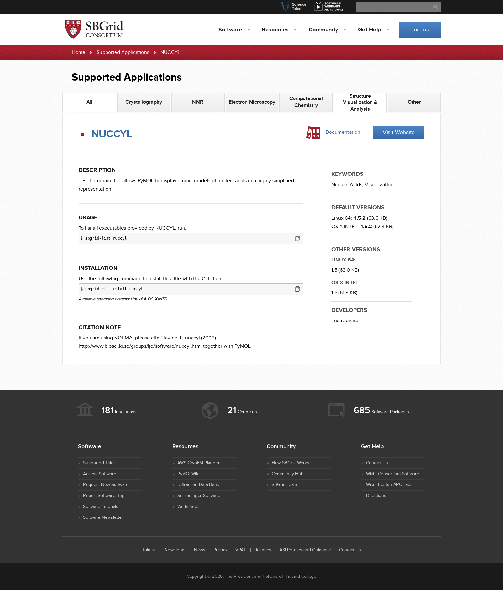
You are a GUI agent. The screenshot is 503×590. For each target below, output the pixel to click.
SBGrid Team (284, 484)
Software (230, 29)
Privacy (220, 549)
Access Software (99, 473)
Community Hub (287, 473)
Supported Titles (99, 463)
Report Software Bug (103, 495)
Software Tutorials (100, 506)
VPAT (240, 549)
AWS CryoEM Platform (198, 463)
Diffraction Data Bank (198, 484)
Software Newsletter (103, 517)
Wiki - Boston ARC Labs (389, 484)
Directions (376, 495)
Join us (420, 29)
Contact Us (377, 463)
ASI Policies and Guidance (305, 549)
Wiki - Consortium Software (392, 473)
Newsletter (175, 549)
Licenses (262, 549)
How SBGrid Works (290, 463)
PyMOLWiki (188, 473)
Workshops (188, 506)
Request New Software (106, 484)
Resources (275, 29)
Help (369, 29)
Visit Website (399, 132)
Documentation (343, 132)
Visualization (379, 185)
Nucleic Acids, (347, 185)
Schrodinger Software (198, 495)
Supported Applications (123, 52)
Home (78, 52)
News (199, 549)
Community (323, 29)
